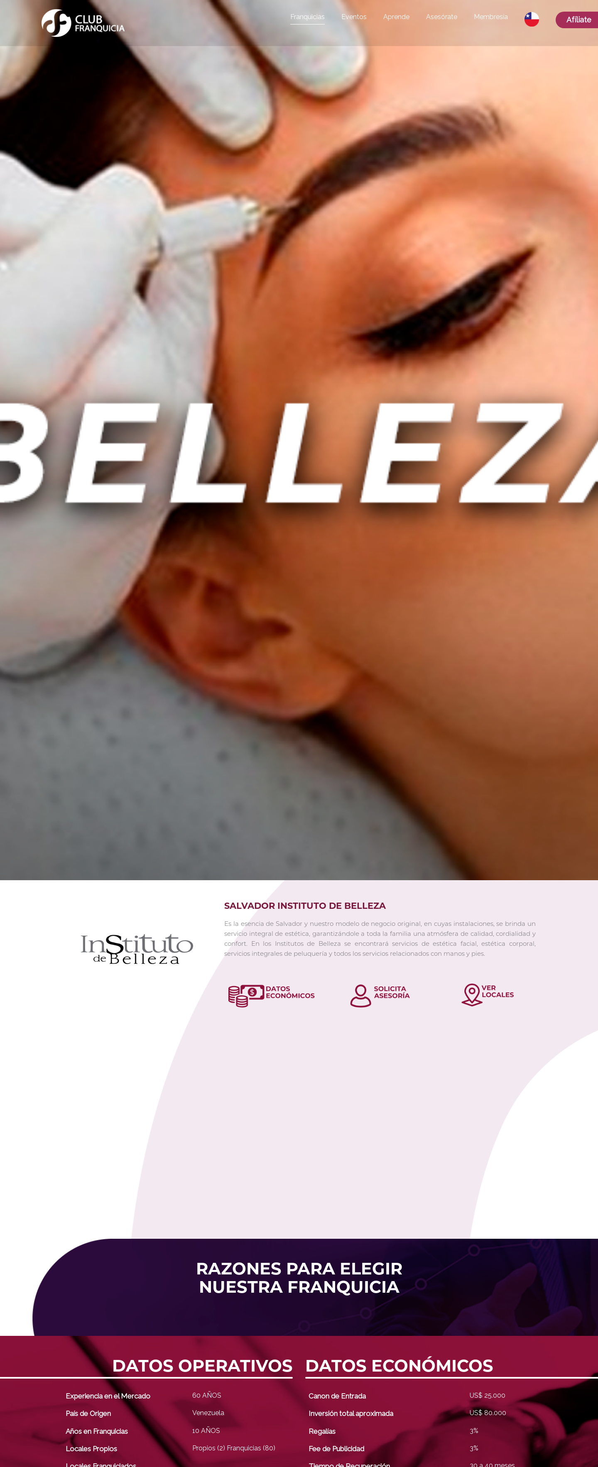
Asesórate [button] (441, 17)
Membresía (491, 17)
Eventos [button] (354, 17)
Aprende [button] (396, 17)
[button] (531, 19)
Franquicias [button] (307, 17)
